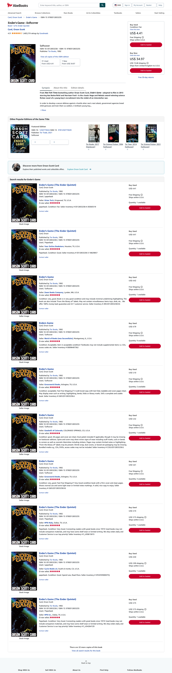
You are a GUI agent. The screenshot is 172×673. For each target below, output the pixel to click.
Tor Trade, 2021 (46, 132)
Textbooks (118, 13)
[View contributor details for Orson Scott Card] (16, 29)
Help (160, 5)
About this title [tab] (60, 87)
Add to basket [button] (145, 45)
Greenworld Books (52, 384)
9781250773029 (64, 130)
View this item (135, 29)
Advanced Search (14, 13)
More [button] (44, 110)
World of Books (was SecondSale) (58, 338)
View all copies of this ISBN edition (55, 57)
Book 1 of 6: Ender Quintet (18, 26)
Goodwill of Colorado (53, 430)
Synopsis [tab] (46, 87)
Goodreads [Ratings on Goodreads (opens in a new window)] (44, 33)
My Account (138, 5)
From (50, 62)
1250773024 (44, 130)
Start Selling (159, 13)
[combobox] (69, 5)
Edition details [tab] (77, 87)
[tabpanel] (83, 101)
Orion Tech (49, 200)
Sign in (127, 5)
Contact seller (43, 211)
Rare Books (68, 13)
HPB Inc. (48, 615)
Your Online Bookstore (54, 246)
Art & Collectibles (93, 13)
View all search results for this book (86, 651)
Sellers (138, 13)
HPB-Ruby (48, 523)
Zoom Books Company (53, 292)
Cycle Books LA (50, 569)
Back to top (86, 663)
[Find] (102, 5)
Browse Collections (42, 13)
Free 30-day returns (146, 77)
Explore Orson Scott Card (79, 169)
